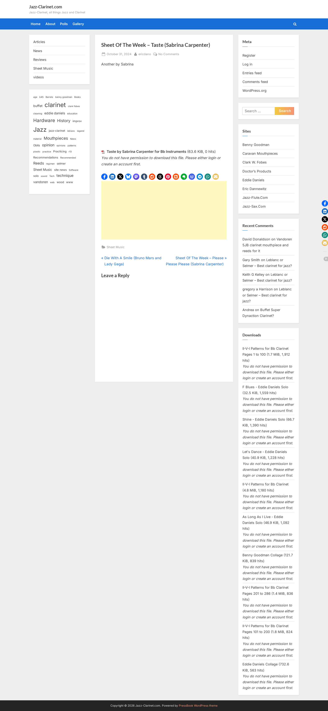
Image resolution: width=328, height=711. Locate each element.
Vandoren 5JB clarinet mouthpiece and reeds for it (267, 245)
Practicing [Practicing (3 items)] (60, 151)
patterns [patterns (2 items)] (72, 145)
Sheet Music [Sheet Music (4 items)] (42, 170)
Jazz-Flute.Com (255, 197)
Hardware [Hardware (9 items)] (44, 120)
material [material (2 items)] (37, 139)
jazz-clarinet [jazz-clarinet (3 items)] (57, 130)
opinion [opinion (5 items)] (48, 145)
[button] (104, 177)
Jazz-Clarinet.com (45, 6)
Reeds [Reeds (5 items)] (38, 163)
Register (248, 55)
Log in (247, 64)
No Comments (168, 54)
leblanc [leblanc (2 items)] (71, 131)
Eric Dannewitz (254, 189)
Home (36, 24)
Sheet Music (115, 247)
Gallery (78, 24)
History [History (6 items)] (63, 120)
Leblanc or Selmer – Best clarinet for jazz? (267, 295)
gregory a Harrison (257, 289)
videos (38, 77)
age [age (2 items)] (35, 97)
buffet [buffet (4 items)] (37, 106)
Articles (39, 42)
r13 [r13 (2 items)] (70, 151)
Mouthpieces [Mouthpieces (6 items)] (56, 138)
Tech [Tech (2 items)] (51, 176)
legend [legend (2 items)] (80, 131)
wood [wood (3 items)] (60, 182)
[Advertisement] (164, 210)
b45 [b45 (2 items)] (41, 97)
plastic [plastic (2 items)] (36, 151)
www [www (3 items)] (69, 182)
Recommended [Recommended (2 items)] (68, 157)
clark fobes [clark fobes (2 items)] (74, 106)
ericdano (144, 53)
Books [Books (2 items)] (77, 97)
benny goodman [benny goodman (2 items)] (63, 97)
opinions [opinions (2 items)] (60, 145)
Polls (64, 24)
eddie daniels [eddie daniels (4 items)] (54, 113)
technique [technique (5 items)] (64, 175)
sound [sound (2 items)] (44, 176)
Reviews (39, 59)
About (50, 24)
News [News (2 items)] (73, 139)
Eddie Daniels (253, 180)
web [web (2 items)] (52, 182)
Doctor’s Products (256, 171)
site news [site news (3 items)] (60, 169)
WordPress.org (254, 90)
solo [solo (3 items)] (36, 175)
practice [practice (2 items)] (46, 151)
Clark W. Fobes (254, 162)
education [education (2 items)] (72, 113)
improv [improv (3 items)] (77, 121)
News (37, 51)
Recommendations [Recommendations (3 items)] (45, 157)
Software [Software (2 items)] (73, 170)
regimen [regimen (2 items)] (50, 163)
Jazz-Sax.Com (254, 206)
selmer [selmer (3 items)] (61, 163)
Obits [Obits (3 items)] (36, 145)
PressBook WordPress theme (198, 705)
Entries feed (252, 73)
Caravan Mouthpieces (260, 153)
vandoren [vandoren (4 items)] (40, 182)
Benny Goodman (255, 145)
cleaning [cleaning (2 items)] (37, 113)
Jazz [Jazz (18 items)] (40, 129)
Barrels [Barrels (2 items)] (49, 97)
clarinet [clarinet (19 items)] (55, 105)
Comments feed (255, 82)
